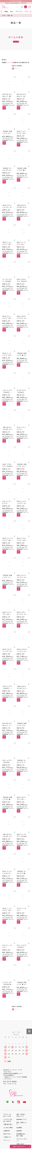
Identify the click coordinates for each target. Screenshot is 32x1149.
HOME (4, 15)
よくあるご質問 (7, 1132)
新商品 (6, 11)
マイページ (6, 1145)
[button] (19, 73)
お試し (11, 11)
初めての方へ (7, 1139)
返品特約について (21, 1124)
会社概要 (19, 1132)
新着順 (4, 67)
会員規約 (19, 1135)
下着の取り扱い (7, 1129)
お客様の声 (6, 1135)
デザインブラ (19, 11)
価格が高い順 (25, 67)
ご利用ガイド (7, 1142)
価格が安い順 (17, 67)
